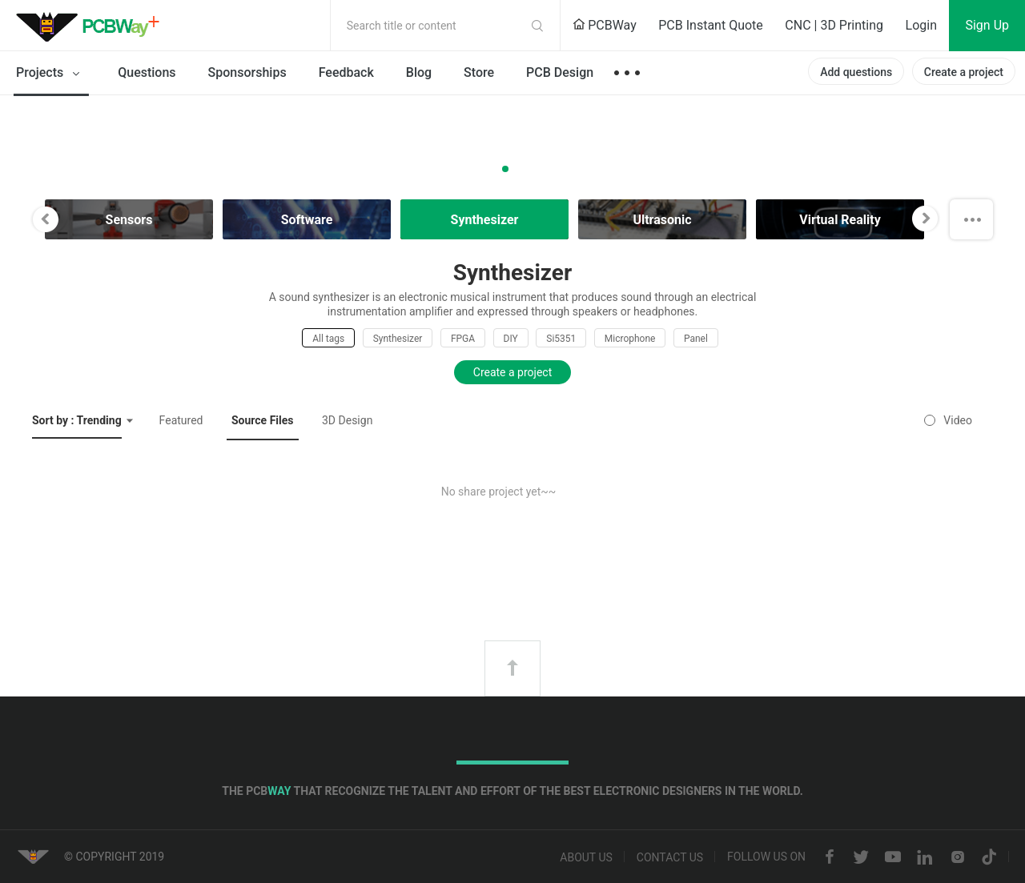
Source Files (262, 420)
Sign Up (987, 25)
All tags (328, 338)
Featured (181, 420)
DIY (511, 338)
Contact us (670, 857)
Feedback (346, 72)
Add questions (856, 72)
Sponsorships (247, 72)
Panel (696, 338)
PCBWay (605, 25)
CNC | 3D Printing (834, 25)
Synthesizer (398, 338)
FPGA (463, 338)
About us (586, 857)
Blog (419, 72)
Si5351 (561, 338)
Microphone (630, 338)
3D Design (347, 420)
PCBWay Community (92, 25)
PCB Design (559, 72)
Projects (51, 73)
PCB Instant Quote (710, 25)
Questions (146, 72)
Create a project (963, 72)
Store (479, 72)
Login (921, 25)
